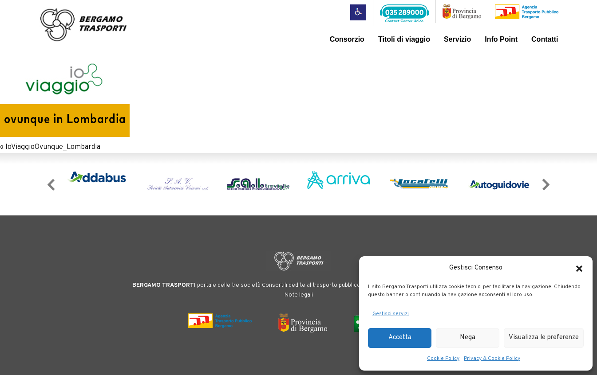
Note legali (299, 295)
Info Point (501, 39)
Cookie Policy (443, 358)
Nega (467, 337)
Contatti (544, 39)
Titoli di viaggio (404, 39)
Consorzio (347, 39)
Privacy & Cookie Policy (492, 358)
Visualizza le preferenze (544, 337)
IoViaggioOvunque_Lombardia (52, 147)
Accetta (399, 337)
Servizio (457, 39)
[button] (579, 268)
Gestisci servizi (390, 313)
